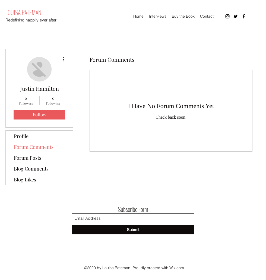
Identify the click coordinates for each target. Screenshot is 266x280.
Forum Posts (27, 158)
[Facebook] (243, 16)
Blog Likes (25, 179)
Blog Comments (31, 168)
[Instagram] (227, 16)
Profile (21, 136)
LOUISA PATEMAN (23, 12)
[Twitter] (235, 16)
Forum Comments (33, 147)
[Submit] (133, 229)
